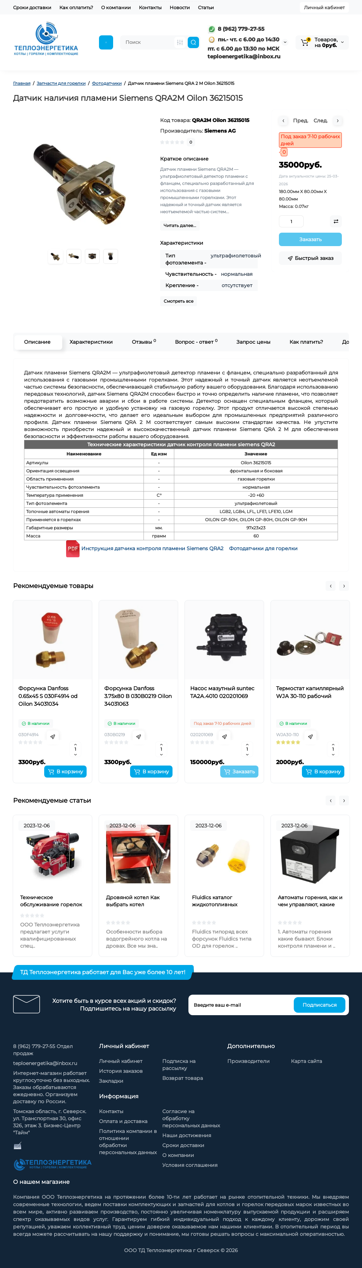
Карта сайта (306, 1061)
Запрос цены (253, 342)
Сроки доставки (32, 7)
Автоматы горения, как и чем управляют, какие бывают (310, 904)
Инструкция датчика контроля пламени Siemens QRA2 (152, 548)
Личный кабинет (324, 7)
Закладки (111, 1081)
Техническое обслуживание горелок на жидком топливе (51, 904)
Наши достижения (186, 1135)
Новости (180, 7)
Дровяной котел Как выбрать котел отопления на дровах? (135, 904)
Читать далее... (180, 225)
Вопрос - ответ (195, 341)
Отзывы (143, 341)
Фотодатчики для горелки (263, 548)
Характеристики (90, 342)
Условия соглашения (189, 1165)
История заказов (121, 1071)
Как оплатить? (76, 7)
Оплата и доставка (123, 1121)
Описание (36, 342)
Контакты (150, 7)
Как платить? (305, 342)
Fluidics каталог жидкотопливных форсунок (214, 904)
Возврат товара (182, 1078)
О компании (116, 7)
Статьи (206, 7)
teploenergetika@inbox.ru (45, 1063)
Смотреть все (178, 301)
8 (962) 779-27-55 (236, 28)
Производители (248, 1061)
